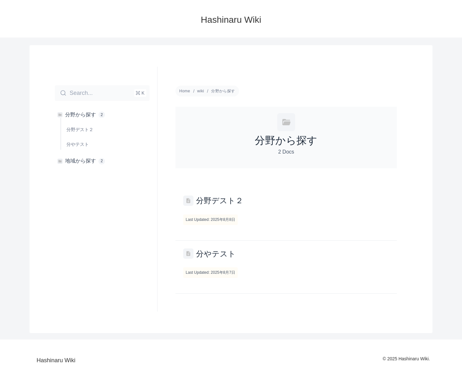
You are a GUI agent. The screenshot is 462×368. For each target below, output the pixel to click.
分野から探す (223, 91)
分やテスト (216, 253)
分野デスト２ (219, 200)
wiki (200, 91)
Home (184, 91)
